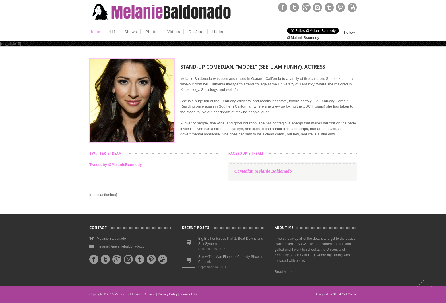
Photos (151, 32)
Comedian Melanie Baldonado (263, 171)
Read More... (284, 272)
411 (112, 32)
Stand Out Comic (345, 294)
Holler (218, 32)
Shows (130, 32)
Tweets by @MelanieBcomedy (115, 164)
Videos (173, 32)
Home (94, 32)
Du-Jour (196, 32)
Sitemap (149, 294)
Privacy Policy (167, 294)
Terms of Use (189, 294)
